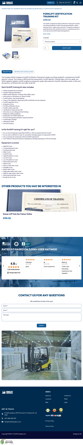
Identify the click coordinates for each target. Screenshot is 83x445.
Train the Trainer (13, 9)
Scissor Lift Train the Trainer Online (17, 214)
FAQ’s (66, 399)
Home (3, 9)
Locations (48, 399)
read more (46, 34)
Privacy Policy (49, 421)
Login (66, 402)
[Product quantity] (45, 48)
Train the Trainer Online (28, 9)
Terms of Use (49, 426)
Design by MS (77, 434)
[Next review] (79, 266)
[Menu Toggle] (80, 2)
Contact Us (67, 395)
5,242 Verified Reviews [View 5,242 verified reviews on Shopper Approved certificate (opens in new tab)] (14, 269)
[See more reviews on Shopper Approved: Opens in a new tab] (63, 281)
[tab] (7, 71)
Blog (46, 402)
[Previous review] (3, 266)
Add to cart (66, 48)
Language (46, 37)
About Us (48, 395)
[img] (13, 267)
